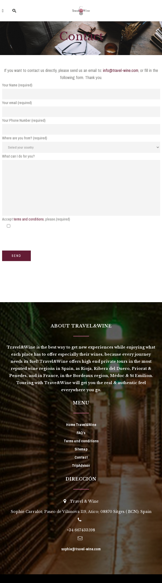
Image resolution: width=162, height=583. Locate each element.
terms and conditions (28, 219)
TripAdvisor (81, 465)
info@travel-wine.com (120, 70)
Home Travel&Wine (81, 424)
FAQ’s (81, 432)
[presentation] (42, 240)
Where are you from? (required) (24, 138)
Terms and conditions (81, 441)
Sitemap (81, 449)
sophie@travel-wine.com (81, 549)
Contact (81, 457)
